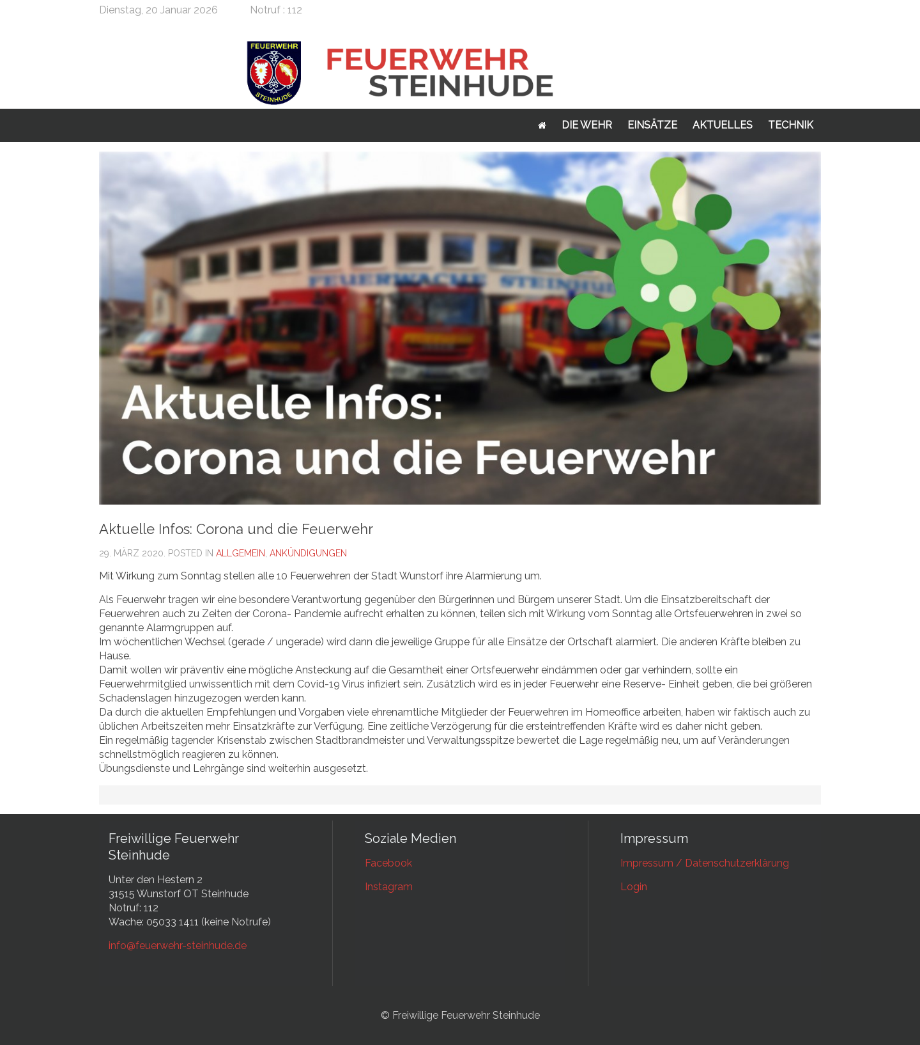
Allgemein (240, 553)
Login (633, 887)
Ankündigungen (308, 553)
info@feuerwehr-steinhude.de (178, 945)
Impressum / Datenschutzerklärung (704, 863)
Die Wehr (587, 125)
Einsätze (652, 125)
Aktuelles (723, 125)
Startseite (542, 125)
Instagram (389, 887)
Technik (790, 125)
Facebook (388, 863)
